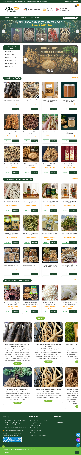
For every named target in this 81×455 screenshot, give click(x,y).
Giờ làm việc (63, 8)
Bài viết (31, 17)
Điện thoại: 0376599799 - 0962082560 (15, 427)
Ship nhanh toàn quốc (34, 9)
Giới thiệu (15, 17)
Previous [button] (4, 31)
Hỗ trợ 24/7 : (50, 8)
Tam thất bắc (9, 55)
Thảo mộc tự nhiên (11, 61)
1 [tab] (48, 70)
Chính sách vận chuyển (36, 427)
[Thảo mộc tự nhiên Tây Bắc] (40, 31)
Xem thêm (75, 77)
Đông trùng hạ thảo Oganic (11, 64)
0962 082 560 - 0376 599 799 (17, 1)
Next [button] (76, 31)
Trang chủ (7, 17)
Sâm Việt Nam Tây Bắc (11, 52)
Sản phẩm (23, 17)
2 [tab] (42, 39)
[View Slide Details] (50, 59)
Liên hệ (37, 17)
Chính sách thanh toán (36, 432)
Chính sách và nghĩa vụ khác (38, 435)
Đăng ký (75, 1)
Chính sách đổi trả (35, 425)
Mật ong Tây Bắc (10, 58)
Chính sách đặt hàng (35, 430)
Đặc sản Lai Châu (10, 67)
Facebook (60, 422)
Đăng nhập (68, 1)
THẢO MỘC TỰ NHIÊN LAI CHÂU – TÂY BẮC (18, 179)
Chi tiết (8, 109)
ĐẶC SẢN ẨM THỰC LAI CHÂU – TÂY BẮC (17, 280)
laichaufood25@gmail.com (40, 1)
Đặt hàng (15, 109)
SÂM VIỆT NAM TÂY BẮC (12, 78)
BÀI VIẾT (40, 318)
